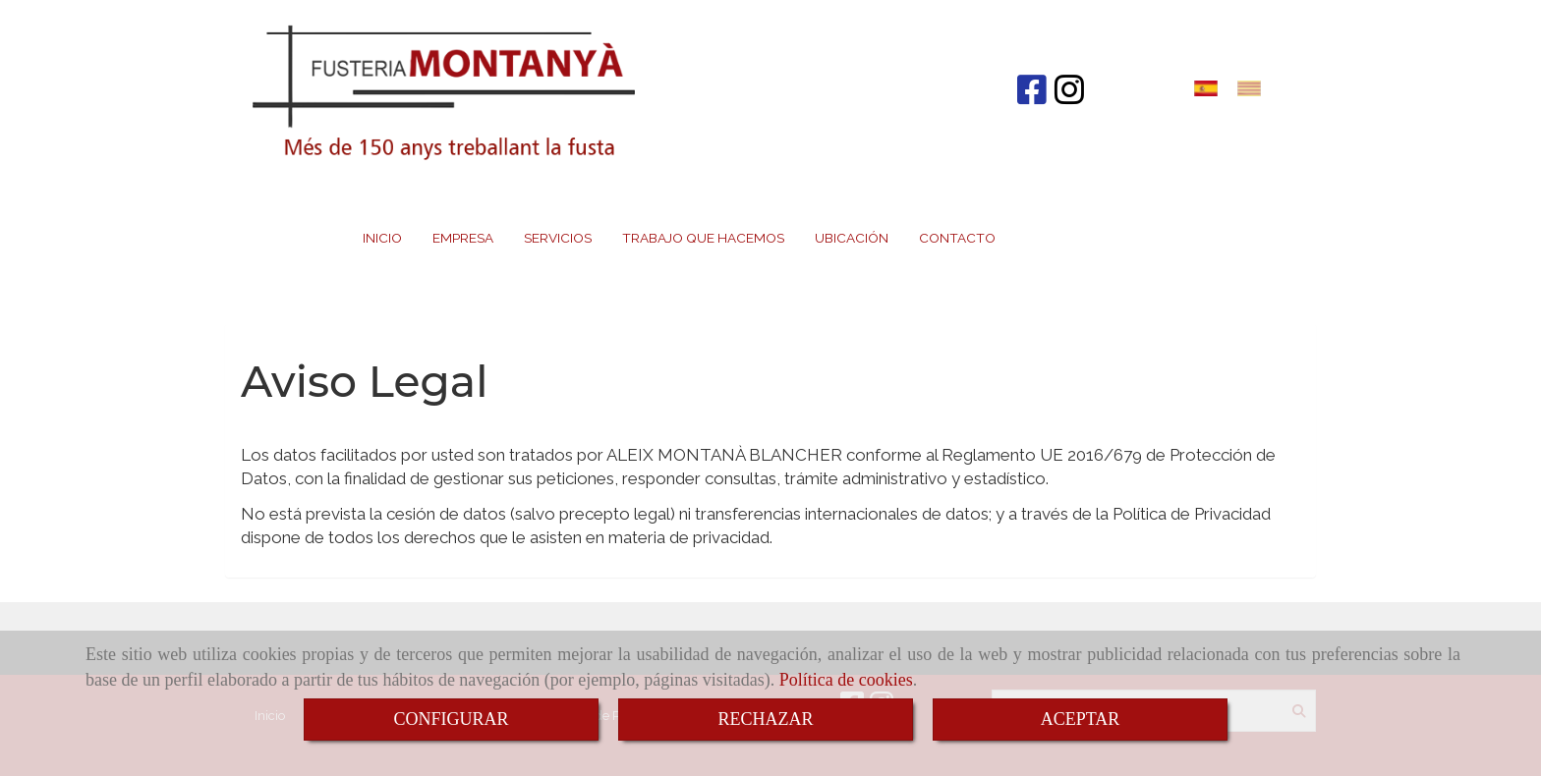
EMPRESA (462, 238)
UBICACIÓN (851, 238)
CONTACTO (957, 238)
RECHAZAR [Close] (765, 719)
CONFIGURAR (450, 719)
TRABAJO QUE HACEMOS (703, 238)
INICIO (382, 238)
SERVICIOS (558, 238)
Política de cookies (846, 680)
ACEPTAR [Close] (1080, 719)
